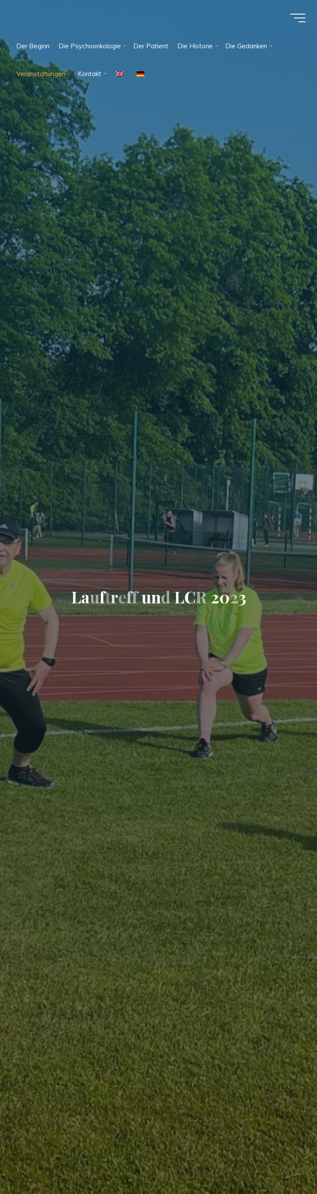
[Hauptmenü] (296, 18)
